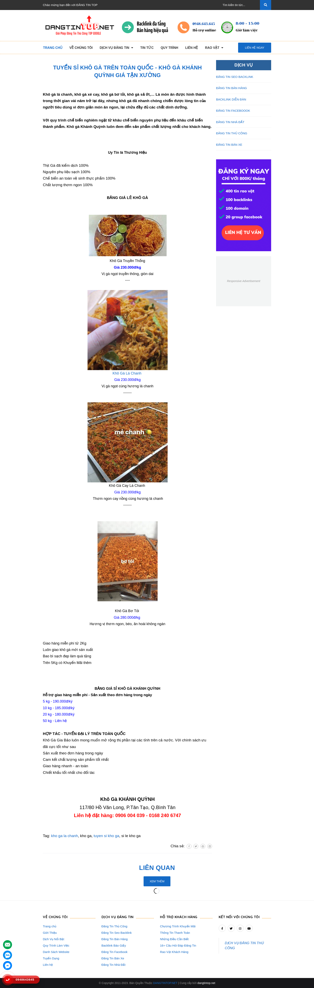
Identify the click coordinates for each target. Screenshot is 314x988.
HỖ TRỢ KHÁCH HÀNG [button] (178, 917)
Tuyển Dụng (51, 958)
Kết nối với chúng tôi (239, 917)
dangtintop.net (206, 983)
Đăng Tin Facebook (115, 952)
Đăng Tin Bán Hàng (115, 939)
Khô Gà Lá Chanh (127, 373)
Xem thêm (157, 881)
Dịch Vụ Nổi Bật (53, 939)
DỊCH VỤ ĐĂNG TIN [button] (118, 917)
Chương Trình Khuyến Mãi (177, 926)
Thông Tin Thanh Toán (175, 932)
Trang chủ (49, 926)
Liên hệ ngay (254, 47)
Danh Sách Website (56, 952)
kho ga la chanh (64, 836)
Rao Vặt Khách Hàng (174, 952)
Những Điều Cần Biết (174, 939)
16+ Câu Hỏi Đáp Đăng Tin (178, 945)
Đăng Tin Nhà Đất (114, 964)
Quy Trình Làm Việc (56, 945)
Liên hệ (48, 964)
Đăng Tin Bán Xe (113, 958)
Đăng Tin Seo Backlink (117, 932)
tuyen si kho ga (106, 836)
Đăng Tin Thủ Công (114, 926)
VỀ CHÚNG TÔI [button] (55, 917)
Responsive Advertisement (243, 281)
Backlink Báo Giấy (114, 945)
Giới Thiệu (50, 932)
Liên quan (157, 867)
